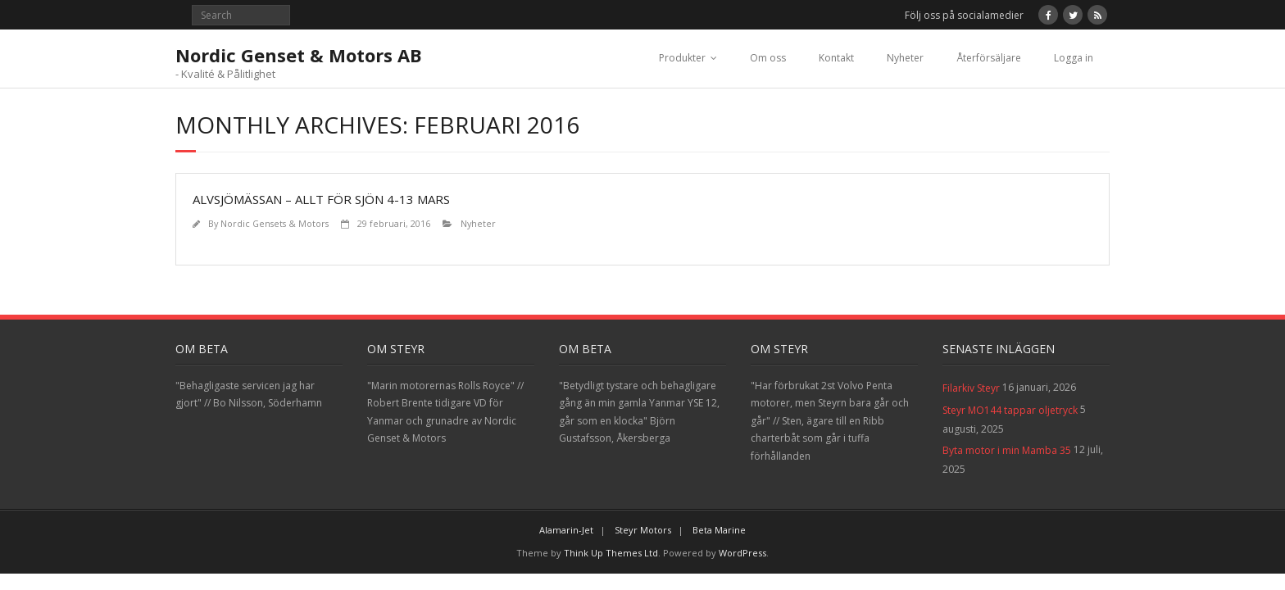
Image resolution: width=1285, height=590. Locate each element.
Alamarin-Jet (566, 530)
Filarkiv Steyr (971, 388)
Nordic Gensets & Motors (274, 223)
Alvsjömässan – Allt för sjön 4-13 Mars (321, 199)
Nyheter (905, 58)
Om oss (768, 58)
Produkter (682, 58)
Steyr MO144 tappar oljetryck (1010, 410)
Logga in (1073, 58)
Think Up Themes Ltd (611, 553)
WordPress (742, 553)
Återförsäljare (988, 58)
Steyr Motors (643, 530)
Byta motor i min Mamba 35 (1006, 450)
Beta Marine (719, 530)
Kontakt (836, 58)
